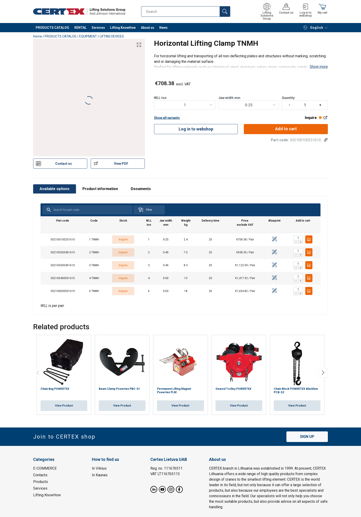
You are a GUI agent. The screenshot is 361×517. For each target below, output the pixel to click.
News (163, 27)
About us (147, 27)
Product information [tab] (100, 189)
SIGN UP (307, 436)
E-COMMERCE (45, 468)
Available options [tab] (55, 189)
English (313, 27)
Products (40, 481)
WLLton (160, 98)
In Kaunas (100, 475)
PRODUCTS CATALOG (52, 27)
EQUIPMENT (88, 36)
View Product (64, 405)
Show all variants (167, 118)
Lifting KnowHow (123, 27)
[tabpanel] (180, 255)
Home (37, 36)
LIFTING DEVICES (112, 36)
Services (98, 27)
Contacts (40, 475)
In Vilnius (99, 468)
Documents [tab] (141, 189)
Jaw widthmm (229, 98)
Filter (145, 210)
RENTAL (80, 27)
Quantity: (305, 103)
